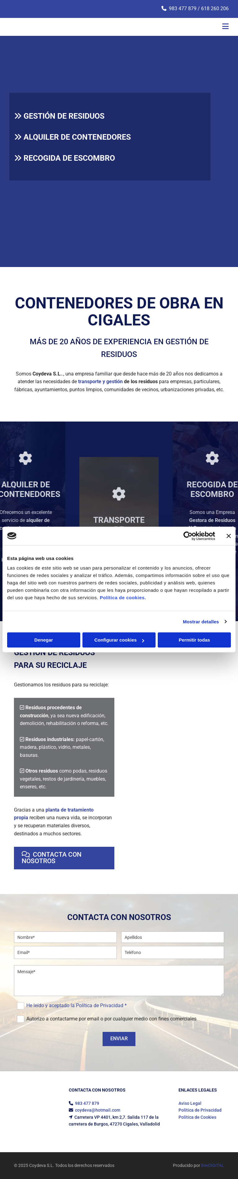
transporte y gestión (100, 381)
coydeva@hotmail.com (97, 1110)
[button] (64, 858)
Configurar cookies (119, 640)
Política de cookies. (123, 597)
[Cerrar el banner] (229, 536)
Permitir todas (194, 640)
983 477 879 (182, 8)
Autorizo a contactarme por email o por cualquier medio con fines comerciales (111, 1019)
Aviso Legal (189, 1103)
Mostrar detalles (201, 621)
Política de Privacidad (200, 1110)
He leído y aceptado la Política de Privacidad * (76, 1005)
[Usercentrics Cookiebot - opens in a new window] (188, 536)
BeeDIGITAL (212, 1165)
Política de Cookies (197, 1117)
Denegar (43, 640)
